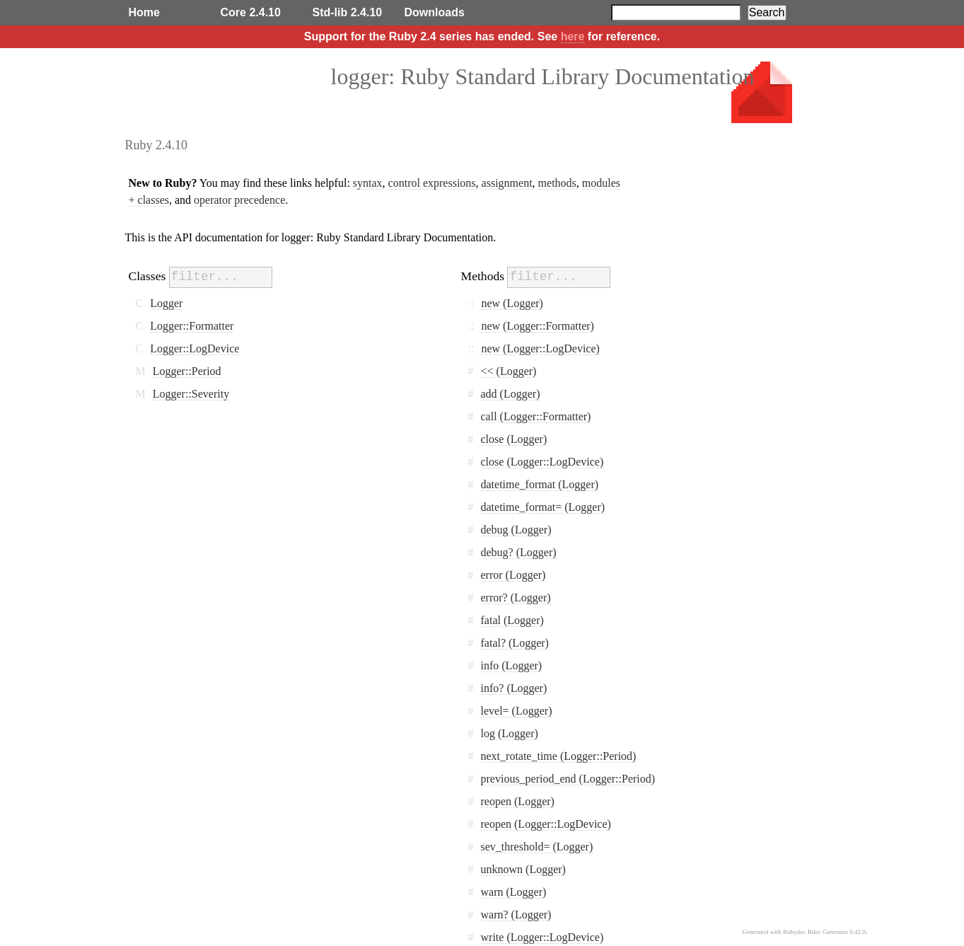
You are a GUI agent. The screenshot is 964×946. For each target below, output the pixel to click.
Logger (166, 303)
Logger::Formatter (191, 326)
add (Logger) (510, 394)
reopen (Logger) (517, 801)
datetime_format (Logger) (540, 484)
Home (144, 12)
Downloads (435, 12)
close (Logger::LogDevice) (542, 462)
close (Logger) (514, 439)
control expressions (432, 183)
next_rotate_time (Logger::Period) (559, 756)
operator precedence (239, 200)
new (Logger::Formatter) (537, 326)
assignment (507, 183)
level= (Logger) (516, 711)
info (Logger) (511, 665)
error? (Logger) (516, 598)
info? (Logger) (514, 688)
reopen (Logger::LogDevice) (546, 824)
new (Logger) (512, 303)
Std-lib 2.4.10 (348, 12)
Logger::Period (187, 371)
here (573, 36)
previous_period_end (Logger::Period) (568, 779)
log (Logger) (509, 733)
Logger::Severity (191, 394)
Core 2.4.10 (251, 12)
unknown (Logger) (523, 869)
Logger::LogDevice (194, 348)
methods (557, 183)
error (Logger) (513, 575)
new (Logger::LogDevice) (540, 348)
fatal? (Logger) (515, 643)
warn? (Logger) (516, 914)
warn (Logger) (514, 892)
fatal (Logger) (512, 620)
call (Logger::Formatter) (536, 416)
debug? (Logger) (519, 552)
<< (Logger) (509, 371)
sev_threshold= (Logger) (537, 847)
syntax (368, 183)
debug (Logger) (516, 530)
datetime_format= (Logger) (543, 507)
